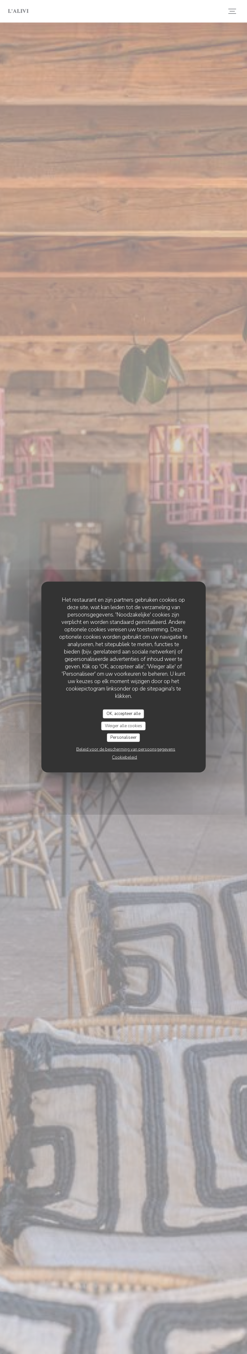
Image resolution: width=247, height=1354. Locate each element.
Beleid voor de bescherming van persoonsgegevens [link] (125, 749)
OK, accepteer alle (123, 714)
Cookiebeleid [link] (124, 757)
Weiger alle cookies (123, 725)
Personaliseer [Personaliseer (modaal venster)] (123, 737)
